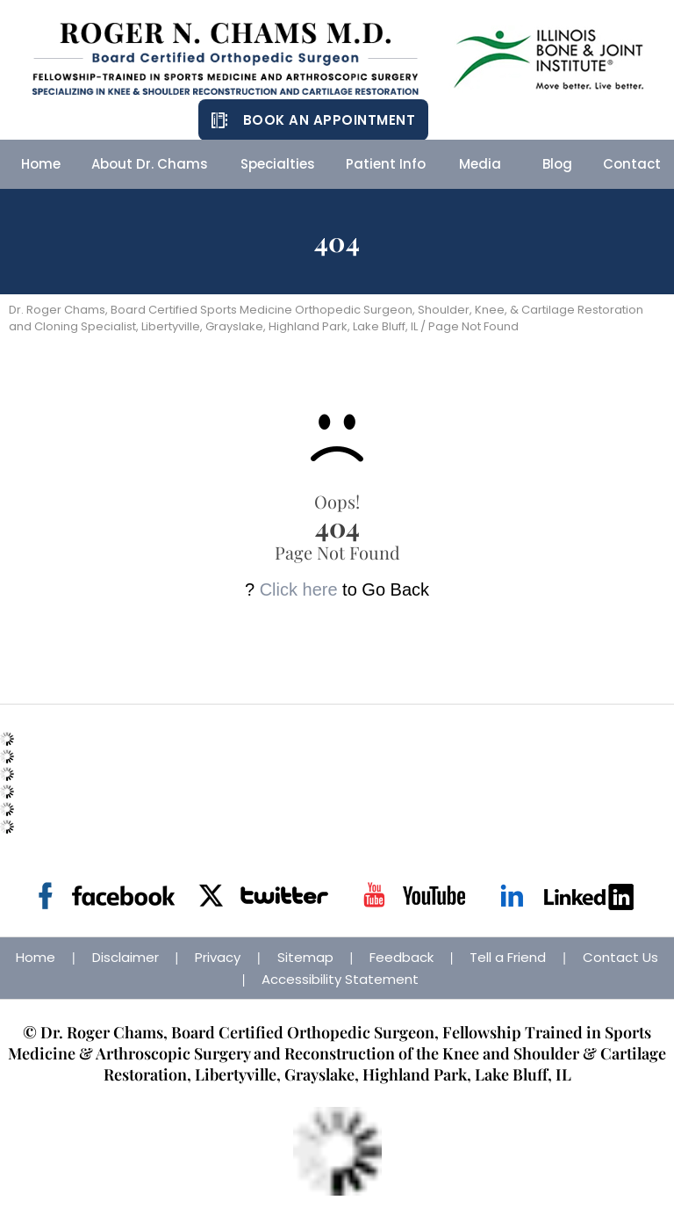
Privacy (217, 957)
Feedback (401, 957)
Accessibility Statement (340, 979)
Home (35, 957)
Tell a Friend (508, 957)
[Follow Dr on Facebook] (107, 895)
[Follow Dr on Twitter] (260, 895)
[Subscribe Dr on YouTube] (414, 895)
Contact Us (620, 957)
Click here (299, 589)
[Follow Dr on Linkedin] (567, 895)
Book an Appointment (329, 120)
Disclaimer (125, 957)
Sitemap (305, 957)
